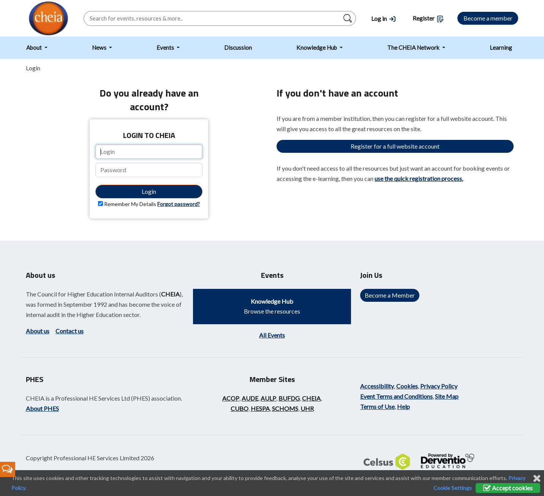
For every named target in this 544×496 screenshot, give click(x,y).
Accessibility (377, 386)
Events (166, 47)
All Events (272, 335)
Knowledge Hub (317, 47)
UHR (307, 408)
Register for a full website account (395, 146)
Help (403, 406)
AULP (268, 398)
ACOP (230, 398)
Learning (501, 47)
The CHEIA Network (414, 47)
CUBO (239, 408)
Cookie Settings (452, 488)
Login (149, 191)
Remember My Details (130, 204)
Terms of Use (377, 406)
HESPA (260, 408)
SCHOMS (285, 408)
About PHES (42, 408)
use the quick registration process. (419, 178)
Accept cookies (508, 487)
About (34, 47)
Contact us (69, 330)
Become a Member (390, 295)
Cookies (407, 386)
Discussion (238, 47)
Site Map (447, 396)
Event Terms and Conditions (396, 396)
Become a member (487, 18)
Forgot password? (178, 204)
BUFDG (289, 398)
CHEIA (170, 294)
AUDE (250, 398)
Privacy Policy (438, 386)
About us (37, 330)
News (100, 47)
